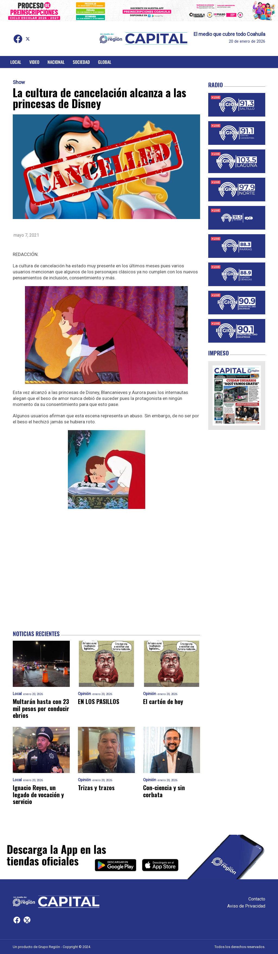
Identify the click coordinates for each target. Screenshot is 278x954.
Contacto (256, 899)
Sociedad (81, 62)
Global (104, 62)
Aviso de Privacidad (246, 906)
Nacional (56, 62)
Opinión (84, 694)
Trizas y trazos (96, 787)
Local (15, 62)
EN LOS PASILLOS (98, 701)
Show (19, 82)
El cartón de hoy (163, 701)
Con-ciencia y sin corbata (164, 791)
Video (34, 62)
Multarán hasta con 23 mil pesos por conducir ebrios (41, 708)
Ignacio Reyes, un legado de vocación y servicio (38, 794)
